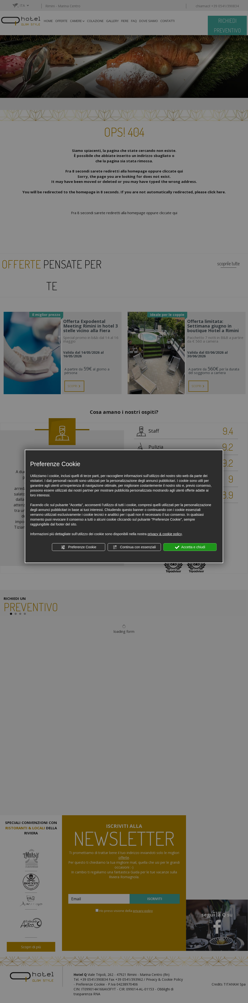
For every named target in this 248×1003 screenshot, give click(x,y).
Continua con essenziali (134, 547)
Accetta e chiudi (190, 547)
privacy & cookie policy (164, 534)
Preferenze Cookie (78, 547)
